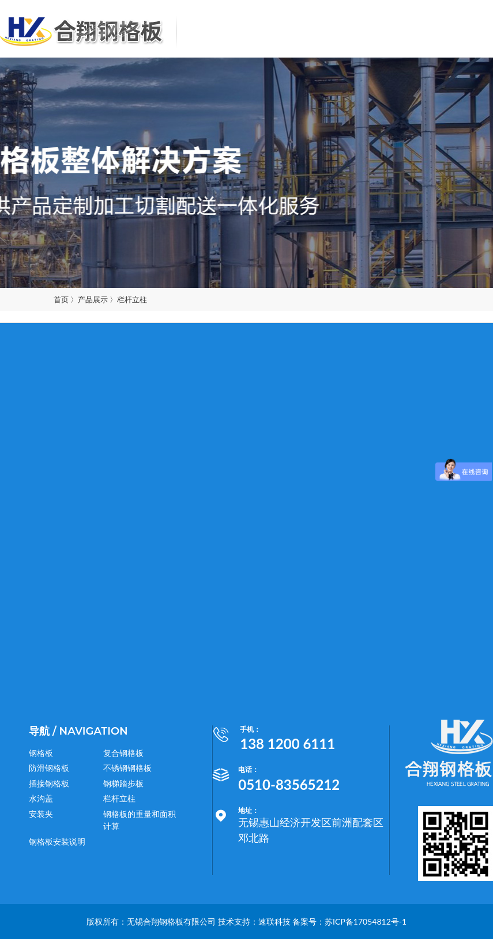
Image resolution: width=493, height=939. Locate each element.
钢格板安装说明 (57, 841)
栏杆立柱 (132, 299)
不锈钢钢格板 (127, 768)
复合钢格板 (123, 753)
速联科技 (274, 921)
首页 (61, 299)
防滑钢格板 (49, 768)
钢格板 (41, 753)
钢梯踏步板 (123, 783)
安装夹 (41, 814)
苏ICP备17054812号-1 (366, 921)
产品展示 (93, 299)
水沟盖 (41, 798)
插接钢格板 (49, 783)
